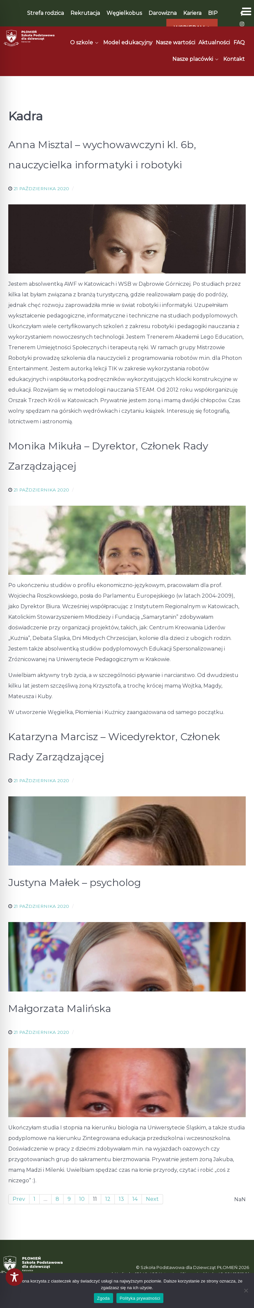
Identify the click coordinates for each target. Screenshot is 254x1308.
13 (121, 1199)
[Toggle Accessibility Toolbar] (14, 1277)
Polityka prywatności (140, 1298)
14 (135, 1199)
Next (152, 1199)
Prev (19, 1199)
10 (82, 1199)
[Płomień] (29, 38)
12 (107, 1199)
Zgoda (103, 1298)
